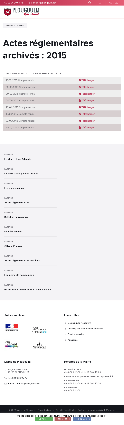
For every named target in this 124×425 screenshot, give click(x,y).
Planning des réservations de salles (85, 328)
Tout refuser (62, 419)
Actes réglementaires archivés (22, 260)
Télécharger (87, 80)
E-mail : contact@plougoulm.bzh (24, 383)
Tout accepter (44, 419)
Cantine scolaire (76, 334)
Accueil (9, 25)
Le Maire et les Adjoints (17, 159)
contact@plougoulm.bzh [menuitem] (44, 2)
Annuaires (73, 340)
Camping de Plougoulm (79, 323)
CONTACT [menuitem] (114, 2)
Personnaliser (82, 419)
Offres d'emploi (13, 246)
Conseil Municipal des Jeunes (21, 173)
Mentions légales (68, 410)
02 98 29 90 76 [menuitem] (15, 2)
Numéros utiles (13, 231)
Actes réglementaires (16, 202)
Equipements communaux (19, 275)
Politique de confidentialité (91, 410)
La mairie (8, 154)
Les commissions (14, 188)
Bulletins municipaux (16, 217)
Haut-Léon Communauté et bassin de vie (27, 289)
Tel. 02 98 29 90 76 (17, 377)
